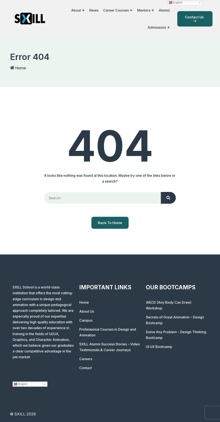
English (20, 384)
